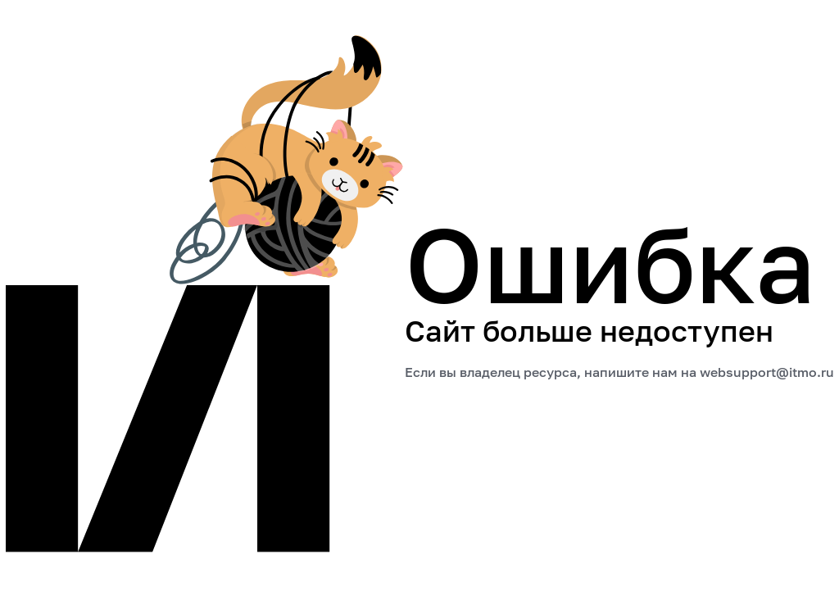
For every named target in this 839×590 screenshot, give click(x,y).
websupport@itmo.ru (767, 372)
